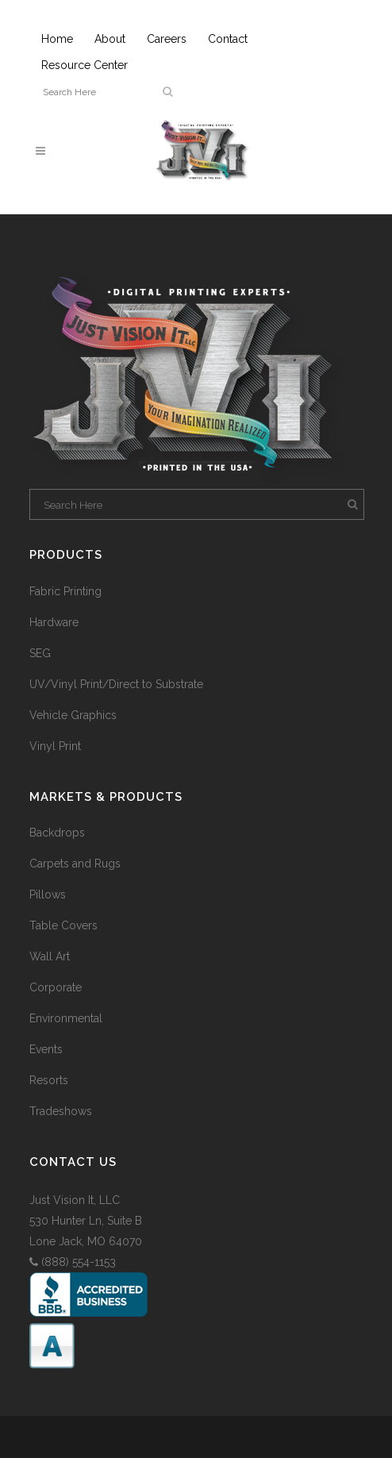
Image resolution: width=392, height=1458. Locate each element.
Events (46, 1049)
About (109, 39)
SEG (40, 653)
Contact (228, 39)
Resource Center (84, 65)
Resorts (48, 1080)
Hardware (54, 622)
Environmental (65, 1018)
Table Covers (63, 925)
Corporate (55, 987)
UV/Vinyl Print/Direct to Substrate (116, 684)
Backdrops (57, 832)
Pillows (47, 894)
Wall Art (49, 956)
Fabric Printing (65, 591)
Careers (166, 39)
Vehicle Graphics (73, 715)
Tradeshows (60, 1111)
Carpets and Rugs (75, 863)
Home (57, 39)
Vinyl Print (55, 746)
